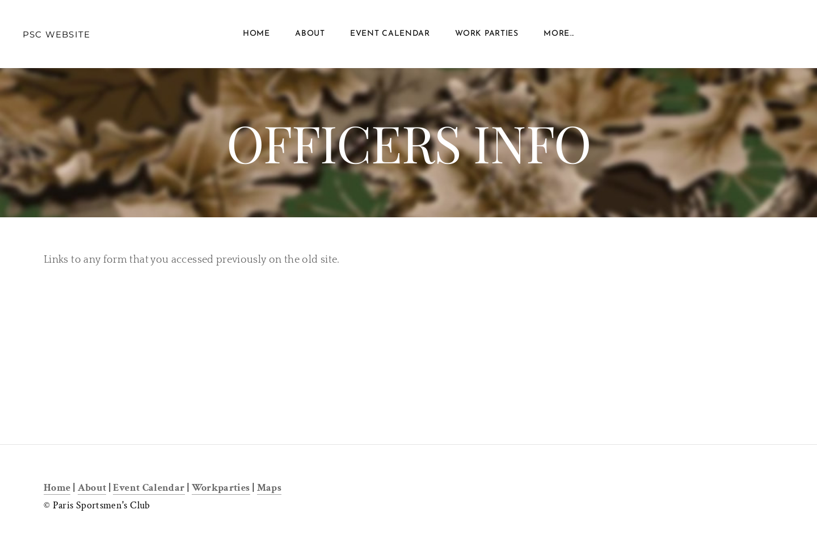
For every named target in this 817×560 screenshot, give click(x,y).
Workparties (221, 487)
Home (256, 34)
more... (559, 34)
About (310, 34)
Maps (269, 487)
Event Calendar (390, 34)
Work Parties (486, 34)
